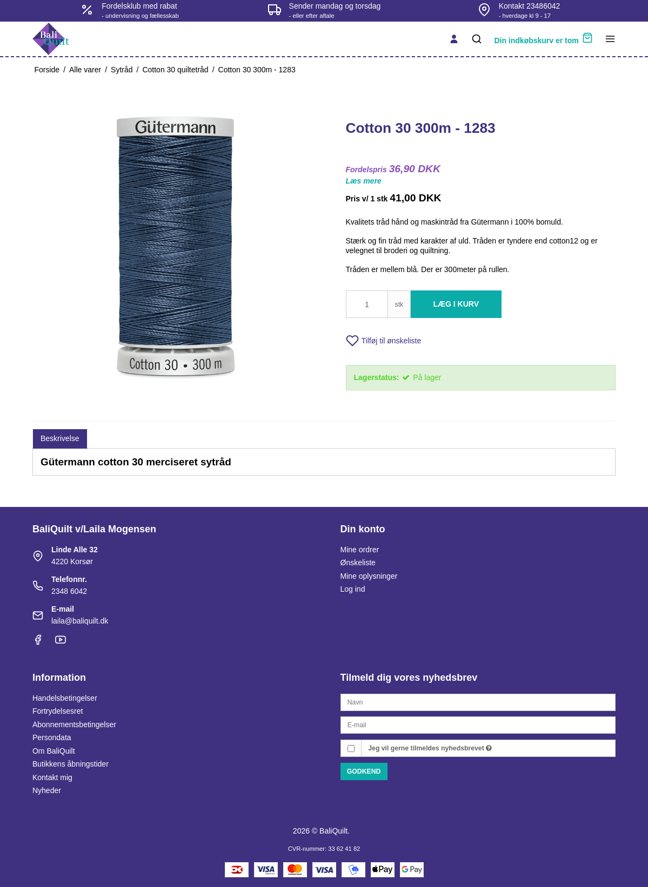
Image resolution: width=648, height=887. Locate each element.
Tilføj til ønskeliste (384, 340)
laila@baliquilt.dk (79, 621)
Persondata (51, 737)
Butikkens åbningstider (70, 764)
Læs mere (364, 181)
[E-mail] (478, 724)
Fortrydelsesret (57, 711)
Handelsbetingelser (64, 698)
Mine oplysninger (369, 576)
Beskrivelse (60, 438)
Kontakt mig (52, 777)
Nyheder (46, 790)
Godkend (364, 771)
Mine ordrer (359, 549)
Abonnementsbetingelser (74, 724)
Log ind (352, 589)
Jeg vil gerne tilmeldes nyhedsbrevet (430, 748)
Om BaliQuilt (53, 751)
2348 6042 (69, 591)
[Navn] (478, 701)
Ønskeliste (358, 562)
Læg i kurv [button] (456, 304)
